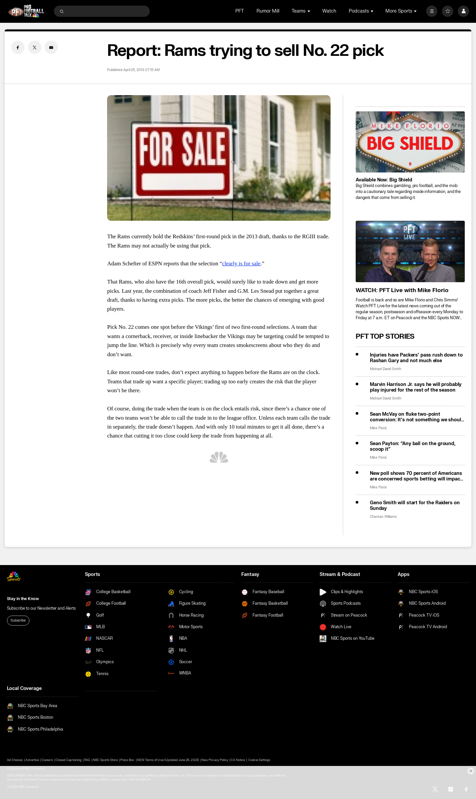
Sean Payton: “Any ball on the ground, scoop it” (413, 446)
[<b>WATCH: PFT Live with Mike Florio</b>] (410, 251)
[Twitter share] (34, 47)
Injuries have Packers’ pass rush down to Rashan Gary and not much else (416, 357)
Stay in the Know (23, 598)
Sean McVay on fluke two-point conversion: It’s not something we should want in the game (417, 417)
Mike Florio (378, 428)
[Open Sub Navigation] (309, 11)
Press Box (127, 760)
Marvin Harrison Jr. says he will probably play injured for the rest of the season (415, 387)
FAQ (87, 760)
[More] (431, 11)
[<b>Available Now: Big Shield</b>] (410, 141)
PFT (239, 11)
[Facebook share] (17, 47)
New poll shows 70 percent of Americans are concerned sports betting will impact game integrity (416, 476)
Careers (47, 760)
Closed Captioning (69, 760)
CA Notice (238, 760)
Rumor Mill (268, 11)
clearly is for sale (241, 263)
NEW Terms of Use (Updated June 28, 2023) (168, 760)
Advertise (32, 760)
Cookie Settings (259, 760)
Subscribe (18, 620)
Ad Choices (15, 760)
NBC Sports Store (105, 760)
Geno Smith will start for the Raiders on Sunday (415, 505)
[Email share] (51, 47)
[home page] (26, 11)
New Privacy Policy (215, 760)
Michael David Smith (385, 369)
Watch (329, 11)
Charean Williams (383, 516)
